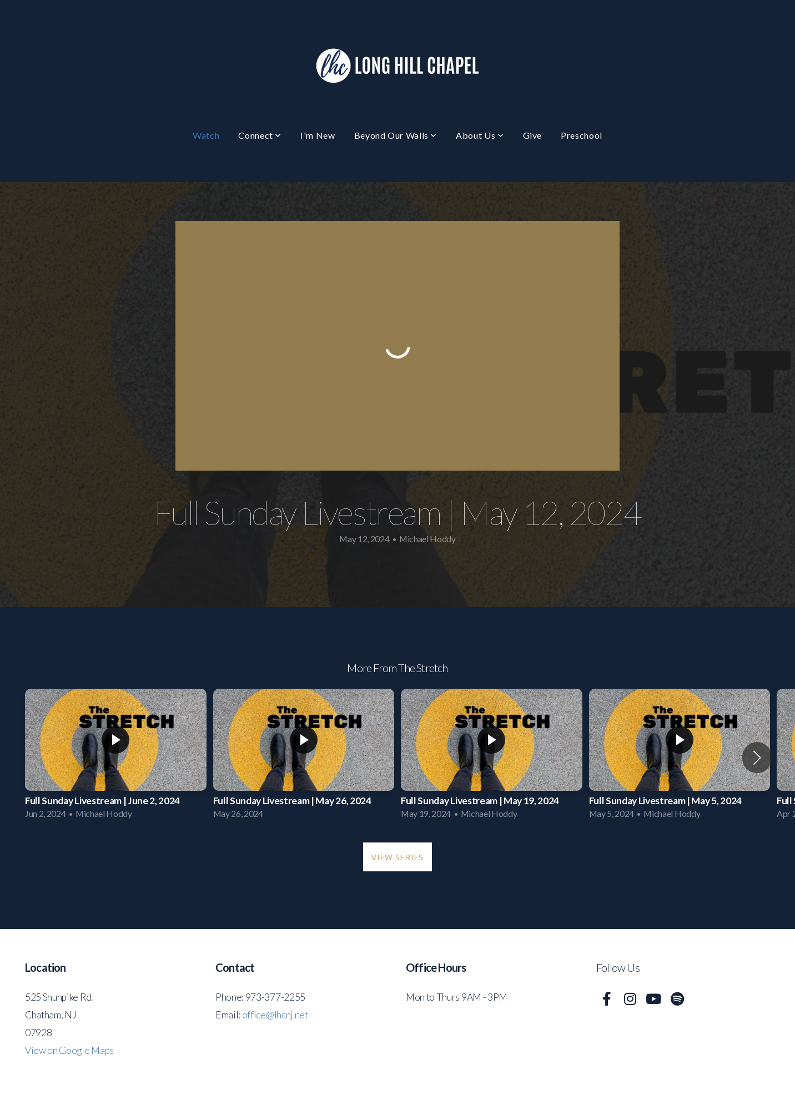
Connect (259, 135)
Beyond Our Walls (395, 135)
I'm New (317, 135)
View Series (397, 856)
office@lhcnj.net (275, 1015)
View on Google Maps (69, 1050)
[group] (116, 757)
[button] (756, 757)
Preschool (581, 135)
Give (532, 135)
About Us (480, 135)
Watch (206, 135)
